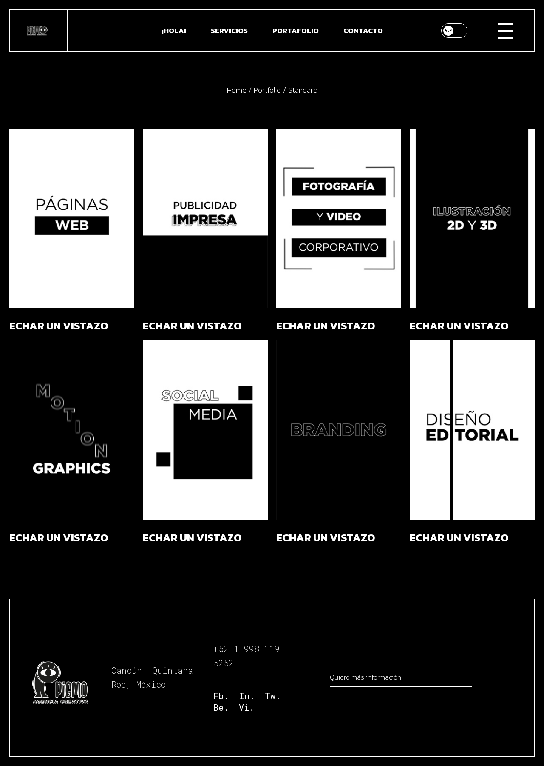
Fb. (221, 696)
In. (247, 696)
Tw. (272, 696)
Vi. (246, 707)
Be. (221, 707)
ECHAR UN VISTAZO (58, 325)
